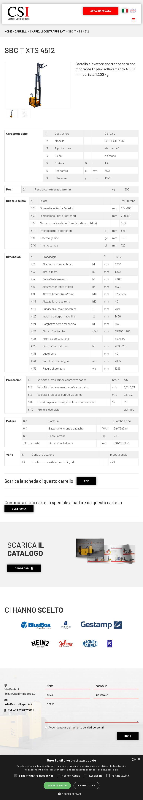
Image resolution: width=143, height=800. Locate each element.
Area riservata (100, 11)
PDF (86, 481)
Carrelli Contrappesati (48, 31)
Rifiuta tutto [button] (86, 785)
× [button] (138, 759)
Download (24, 568)
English (133, 11)
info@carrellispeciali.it (19, 704)
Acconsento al (74, 727)
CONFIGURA (19, 508)
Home (8, 31)
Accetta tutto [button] (57, 785)
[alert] (71, 777)
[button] (71, 794)
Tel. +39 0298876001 (21, 710)
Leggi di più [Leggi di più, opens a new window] (112, 769)
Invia (127, 736)
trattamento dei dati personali (85, 727)
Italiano (125, 11)
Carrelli (21, 31)
